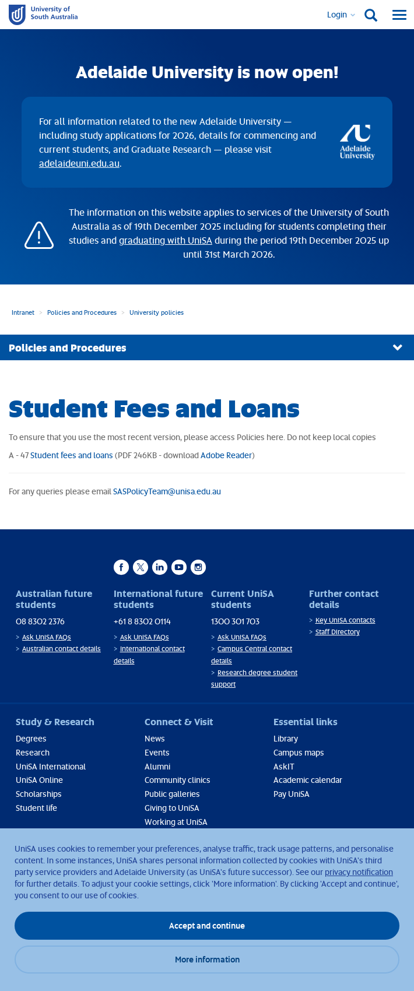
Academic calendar (307, 779)
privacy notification (359, 871)
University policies (156, 312)
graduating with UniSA (165, 240)
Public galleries (172, 793)
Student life (36, 807)
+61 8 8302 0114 (142, 621)
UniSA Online (39, 779)
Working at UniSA (176, 821)
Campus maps (298, 752)
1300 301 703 (235, 621)
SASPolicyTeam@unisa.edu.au (167, 491)
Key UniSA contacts (345, 620)
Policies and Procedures (82, 312)
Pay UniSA (291, 793)
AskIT (283, 766)
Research (33, 752)
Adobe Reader (226, 455)
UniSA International (51, 766)
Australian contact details (61, 648)
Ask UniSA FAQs (46, 637)
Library (285, 738)
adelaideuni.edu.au (79, 163)
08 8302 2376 (40, 621)
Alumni (157, 766)
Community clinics (177, 779)
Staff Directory (337, 632)
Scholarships (39, 793)
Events (157, 752)
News (155, 738)
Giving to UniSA (172, 807)
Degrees (31, 738)
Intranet (23, 312)
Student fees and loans (71, 455)
